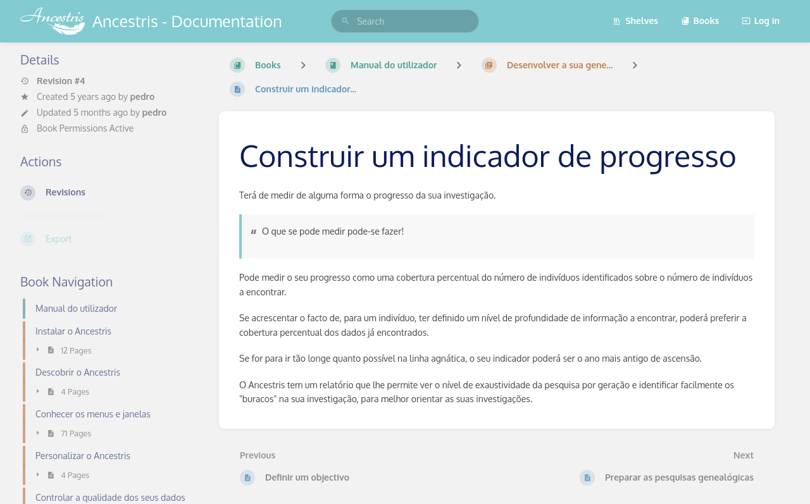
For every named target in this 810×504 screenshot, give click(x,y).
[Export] (109, 239)
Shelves (635, 20)
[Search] (345, 21)
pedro (142, 96)
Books (700, 20)
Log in (761, 20)
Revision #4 (52, 81)
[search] (405, 21)
